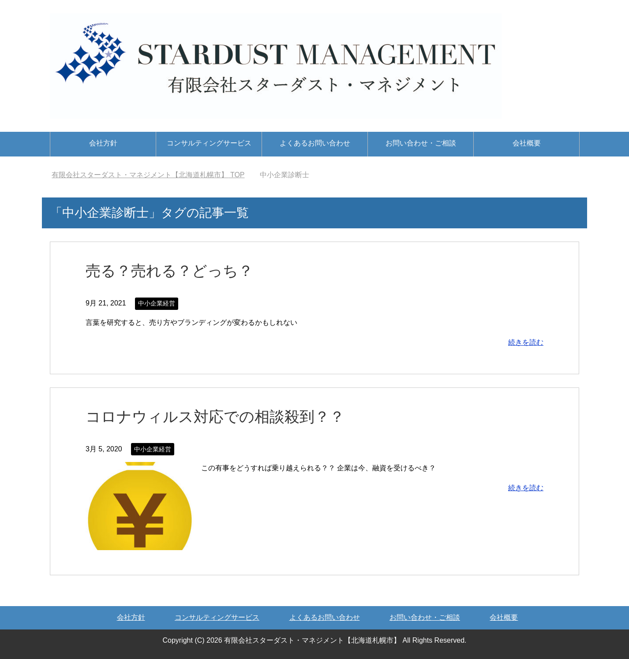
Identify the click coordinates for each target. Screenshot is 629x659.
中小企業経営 (156, 303)
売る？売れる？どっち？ (169, 270)
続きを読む (525, 342)
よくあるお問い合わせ (315, 143)
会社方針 (103, 143)
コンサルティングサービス (209, 143)
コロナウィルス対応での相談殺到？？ (215, 416)
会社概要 (527, 143)
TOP (148, 175)
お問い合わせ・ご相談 (421, 143)
